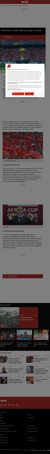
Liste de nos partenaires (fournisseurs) (14, 89)
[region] (25, 80)
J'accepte (29, 93)
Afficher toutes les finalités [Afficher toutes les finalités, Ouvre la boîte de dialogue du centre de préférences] (18, 93)
